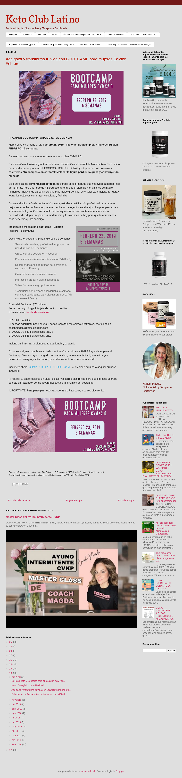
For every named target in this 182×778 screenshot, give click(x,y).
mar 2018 (17, 735)
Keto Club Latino (43, 19)
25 (10, 642)
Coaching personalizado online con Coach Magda (129, 44)
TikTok (54, 35)
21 (10, 659)
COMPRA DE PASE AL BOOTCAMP (50, 367)
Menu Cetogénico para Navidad (27, 685)
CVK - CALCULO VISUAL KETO (165, 436)
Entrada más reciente (19, 500)
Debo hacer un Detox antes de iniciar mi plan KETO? (38, 694)
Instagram (13, 35)
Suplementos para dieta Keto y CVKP (57, 44)
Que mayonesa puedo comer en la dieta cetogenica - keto (165, 557)
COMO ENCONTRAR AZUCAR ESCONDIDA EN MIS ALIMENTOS (165, 613)
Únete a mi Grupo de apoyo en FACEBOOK (82, 35)
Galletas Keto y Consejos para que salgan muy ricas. (38, 681)
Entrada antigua (126, 500)
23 (10, 651)
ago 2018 (17, 713)
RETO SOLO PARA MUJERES (143, 35)
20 (10, 664)
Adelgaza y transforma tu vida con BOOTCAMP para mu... (41, 690)
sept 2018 (17, 709)
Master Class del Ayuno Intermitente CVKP (33, 516)
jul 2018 (16, 717)
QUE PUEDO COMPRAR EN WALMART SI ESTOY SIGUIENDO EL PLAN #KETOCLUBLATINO (157, 469)
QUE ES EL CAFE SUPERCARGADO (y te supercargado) (166, 498)
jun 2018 (16, 722)
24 (10, 646)
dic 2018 (16, 677)
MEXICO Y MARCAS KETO (164, 409)
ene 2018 (17, 744)
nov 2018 (17, 700)
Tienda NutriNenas (116, 35)
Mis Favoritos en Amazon (91, 44)
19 (10, 668)
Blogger (120, 771)
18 (10, 673)
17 (10, 750)
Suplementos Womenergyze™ (22, 44)
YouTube (42, 35)
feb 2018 (16, 740)
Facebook (27, 35)
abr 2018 (17, 731)
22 (10, 655)
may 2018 (17, 726)
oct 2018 (16, 704)
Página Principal (74, 500)
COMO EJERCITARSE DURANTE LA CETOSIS (164, 584)
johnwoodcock (88, 771)
